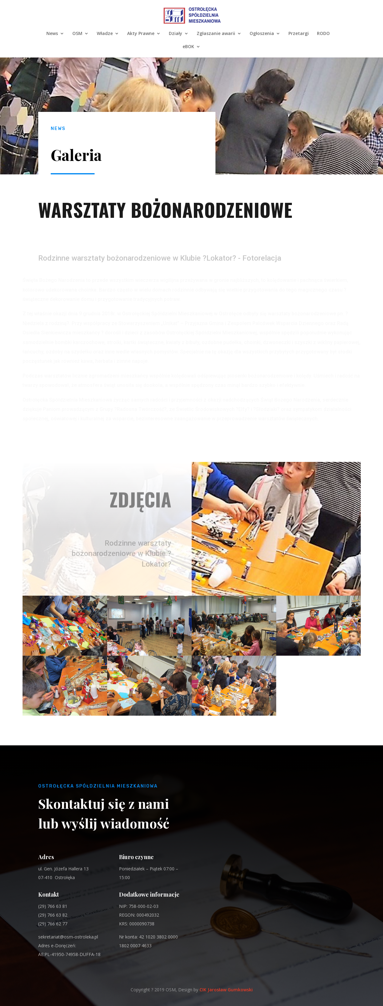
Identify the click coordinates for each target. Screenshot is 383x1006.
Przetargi (298, 33)
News (52, 33)
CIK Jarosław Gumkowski (226, 990)
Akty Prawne (140, 33)
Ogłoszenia (262, 33)
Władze (105, 33)
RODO (323, 33)
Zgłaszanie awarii (216, 33)
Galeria (76, 155)
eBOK (188, 46)
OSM (77, 33)
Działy (175, 33)
